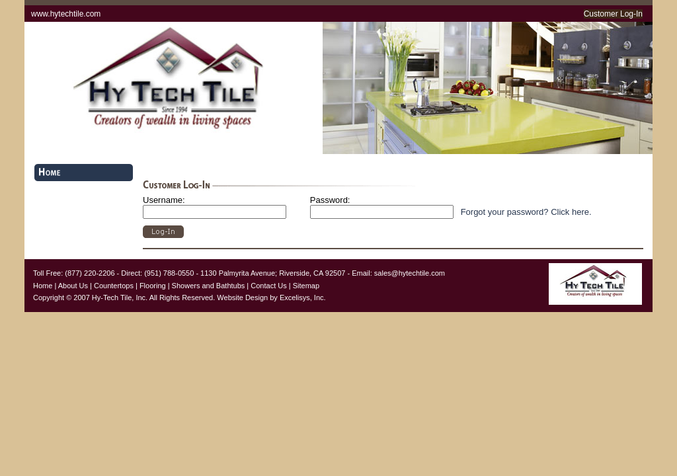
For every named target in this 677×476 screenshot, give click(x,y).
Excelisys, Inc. (303, 297)
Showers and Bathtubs (208, 286)
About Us (73, 286)
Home (42, 286)
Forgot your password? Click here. (526, 212)
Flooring (152, 286)
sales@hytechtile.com (409, 273)
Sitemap (306, 286)
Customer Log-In (613, 14)
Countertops (114, 286)
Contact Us (268, 286)
